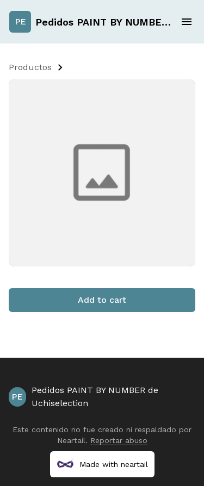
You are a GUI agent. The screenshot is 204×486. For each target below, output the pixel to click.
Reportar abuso (118, 440)
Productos (30, 67)
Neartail (71, 440)
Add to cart (102, 300)
